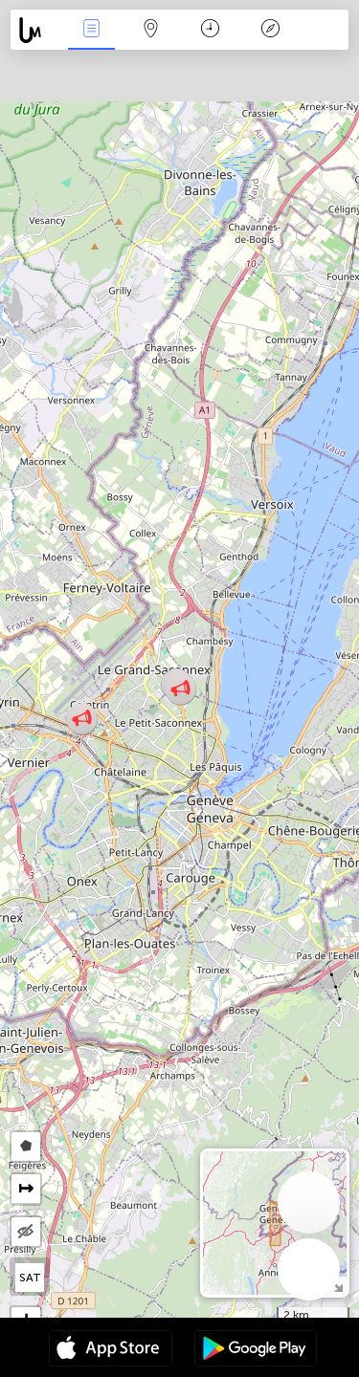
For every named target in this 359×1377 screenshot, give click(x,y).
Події (91, 30)
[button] (82, 718)
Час (210, 30)
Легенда (270, 30)
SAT (30, 1277)
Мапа (151, 30)
